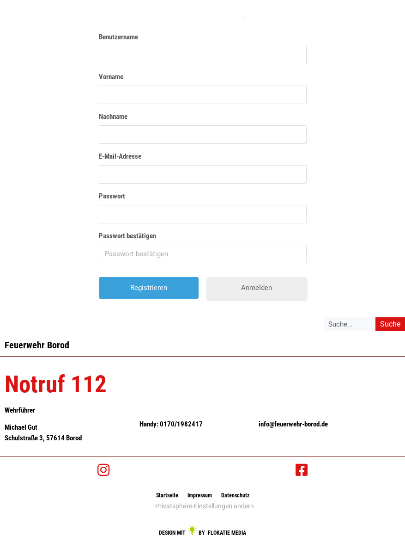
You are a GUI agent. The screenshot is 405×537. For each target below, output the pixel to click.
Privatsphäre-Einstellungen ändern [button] (204, 506)
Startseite (171, 495)
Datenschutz (231, 495)
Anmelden (256, 288)
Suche (390, 324)
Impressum (199, 495)
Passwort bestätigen (127, 236)
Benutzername (118, 37)
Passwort (112, 196)
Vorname (111, 77)
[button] (243, 17)
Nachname (113, 116)
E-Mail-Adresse (120, 156)
